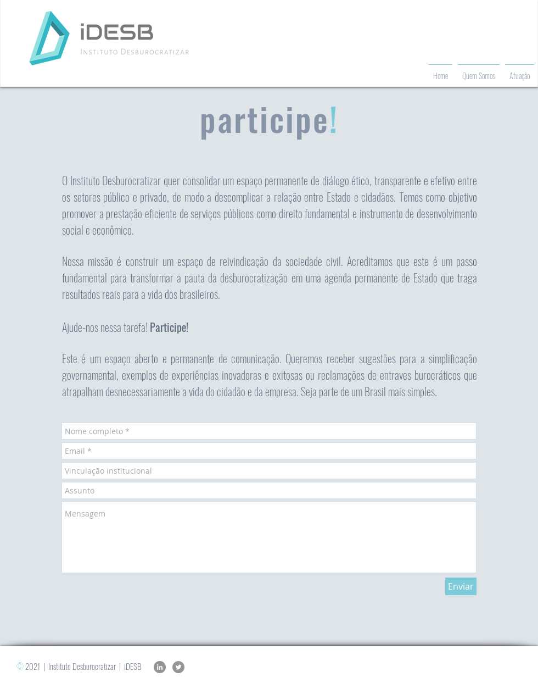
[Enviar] (461, 586)
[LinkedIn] (160, 667)
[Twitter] (178, 667)
